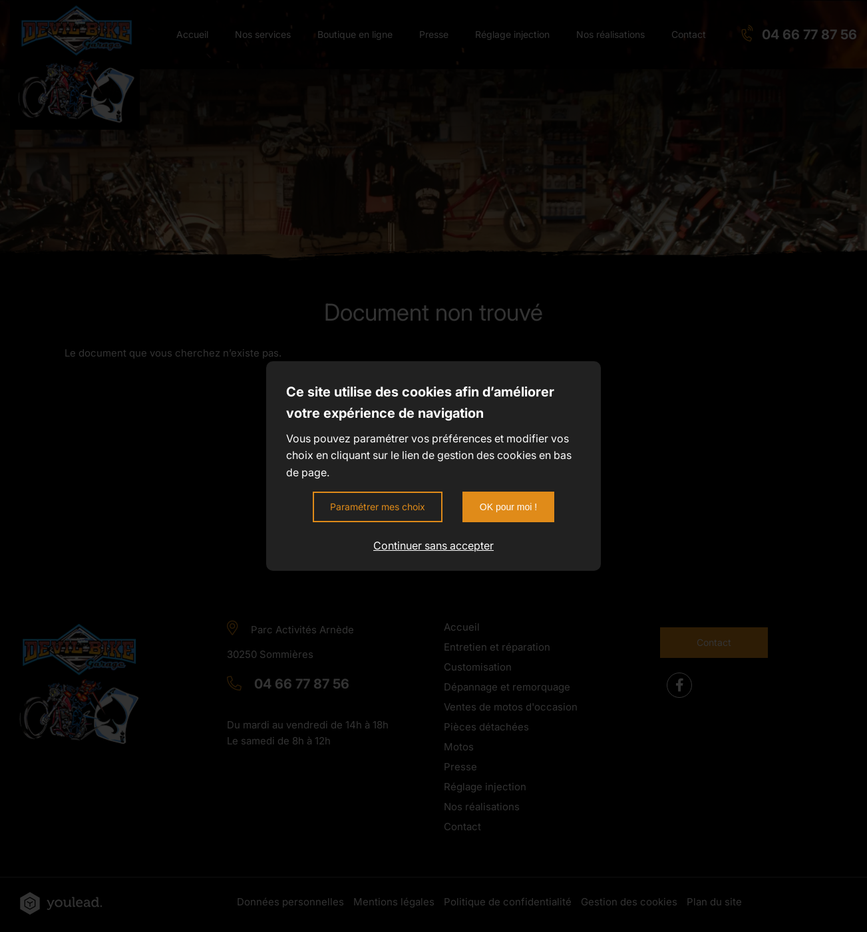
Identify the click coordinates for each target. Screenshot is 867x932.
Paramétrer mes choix (377, 506)
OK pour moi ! (508, 507)
